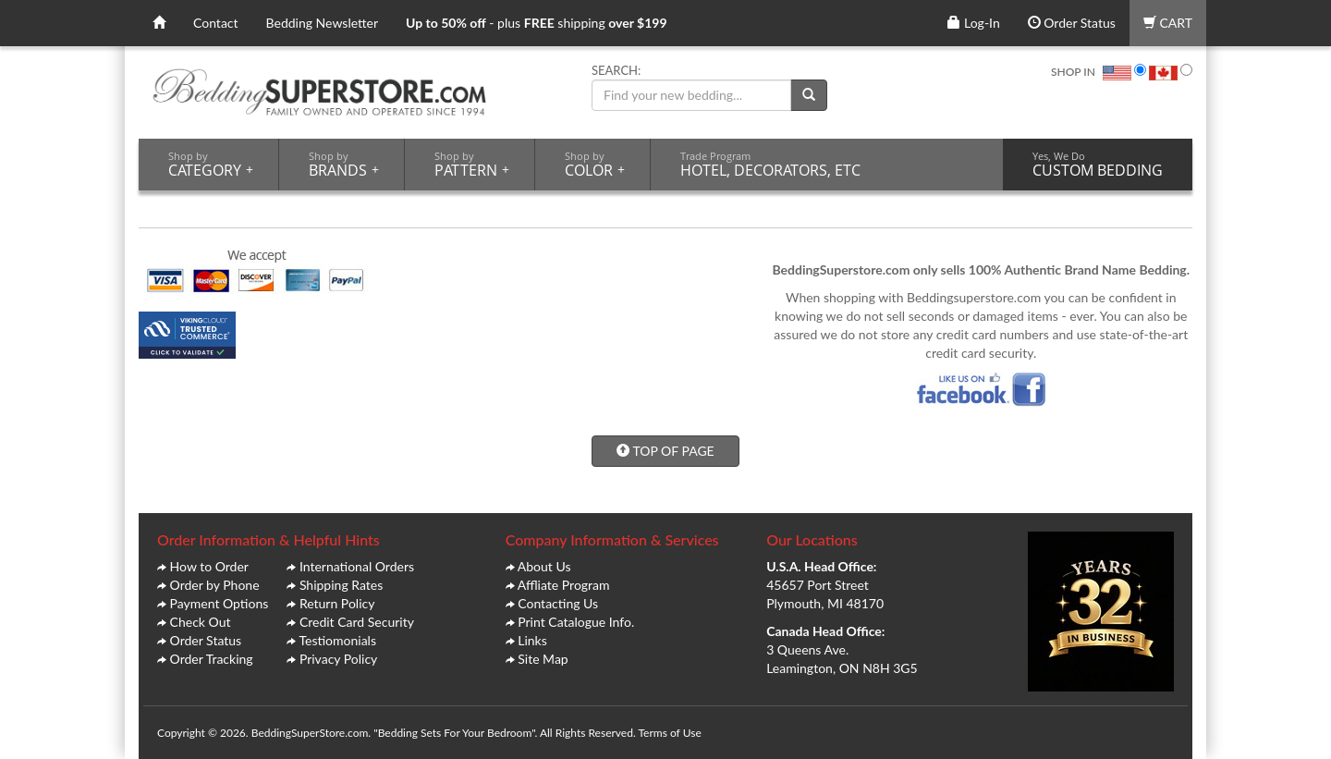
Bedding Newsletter (322, 23)
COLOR (595, 164)
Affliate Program (564, 585)
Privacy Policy (338, 659)
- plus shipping (536, 23)
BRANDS (344, 164)
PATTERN (471, 164)
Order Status (1072, 23)
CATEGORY (210, 164)
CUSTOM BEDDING (1097, 164)
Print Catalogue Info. (576, 622)
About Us (544, 566)
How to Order (209, 566)
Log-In (973, 23)
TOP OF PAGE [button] (665, 451)
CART (1167, 23)
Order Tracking (211, 659)
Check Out (200, 622)
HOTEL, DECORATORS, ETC (770, 164)
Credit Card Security (356, 622)
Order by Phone (215, 585)
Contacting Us (558, 603)
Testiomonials (337, 640)
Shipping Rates (341, 585)
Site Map (543, 659)
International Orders (356, 566)
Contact (215, 23)
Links (532, 640)
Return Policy (337, 603)
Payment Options (219, 603)
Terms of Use (669, 733)
